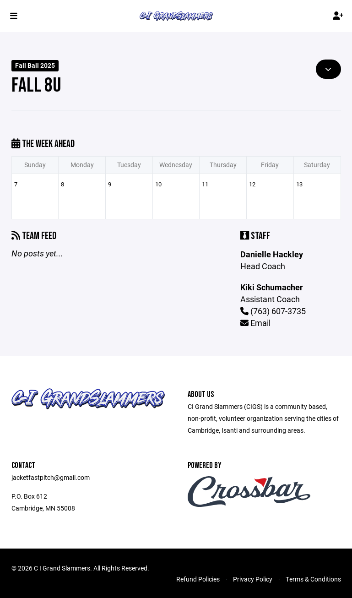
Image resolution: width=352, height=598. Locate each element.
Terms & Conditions (313, 579)
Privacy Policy (252, 579)
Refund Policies (198, 579)
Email (255, 322)
